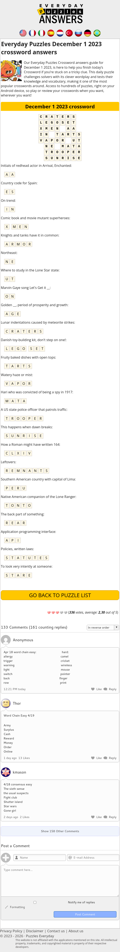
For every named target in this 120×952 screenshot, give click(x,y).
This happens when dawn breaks (26, 427)
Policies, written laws (17, 549)
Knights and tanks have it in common (29, 235)
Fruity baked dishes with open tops (28, 357)
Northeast (9, 252)
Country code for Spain (19, 183)
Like (99, 689)
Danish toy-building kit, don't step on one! (33, 340)
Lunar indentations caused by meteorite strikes (37, 322)
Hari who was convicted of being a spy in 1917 (36, 392)
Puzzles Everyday (40, 935)
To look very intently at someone (26, 566)
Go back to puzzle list (60, 595)
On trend (8, 200)
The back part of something (22, 514)
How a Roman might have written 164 (30, 444)
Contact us (56, 930)
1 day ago (10, 758)
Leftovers (8, 462)
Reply (112, 689)
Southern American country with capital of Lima (38, 479)
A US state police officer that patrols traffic (33, 409)
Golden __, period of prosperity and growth (34, 305)
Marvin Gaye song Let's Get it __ (25, 287)
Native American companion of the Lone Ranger (38, 496)
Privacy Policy (11, 930)
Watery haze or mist (16, 375)
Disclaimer (34, 930)
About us (76, 930)
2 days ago (11, 817)
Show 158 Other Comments (60, 831)
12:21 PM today (15, 689)
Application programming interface (28, 531)
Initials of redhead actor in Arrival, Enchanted (36, 165)
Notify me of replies (49, 902)
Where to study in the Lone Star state (30, 270)
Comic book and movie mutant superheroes (35, 218)
